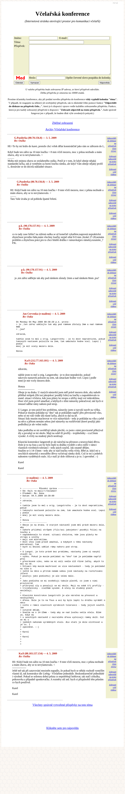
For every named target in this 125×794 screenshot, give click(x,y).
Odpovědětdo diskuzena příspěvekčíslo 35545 (111, 326)
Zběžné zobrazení (62, 128)
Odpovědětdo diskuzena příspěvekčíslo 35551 (111, 496)
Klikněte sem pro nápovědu (62, 772)
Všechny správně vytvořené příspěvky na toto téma (63, 749)
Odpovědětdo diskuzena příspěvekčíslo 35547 (111, 379)
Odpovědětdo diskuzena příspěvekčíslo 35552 (111, 704)
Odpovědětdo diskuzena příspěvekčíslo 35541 (111, 150)
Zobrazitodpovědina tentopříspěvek (112, 166)
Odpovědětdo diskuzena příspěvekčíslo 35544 (111, 282)
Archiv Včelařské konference (62, 135)
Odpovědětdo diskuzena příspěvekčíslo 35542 (111, 194)
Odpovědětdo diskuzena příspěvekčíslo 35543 (111, 238)
